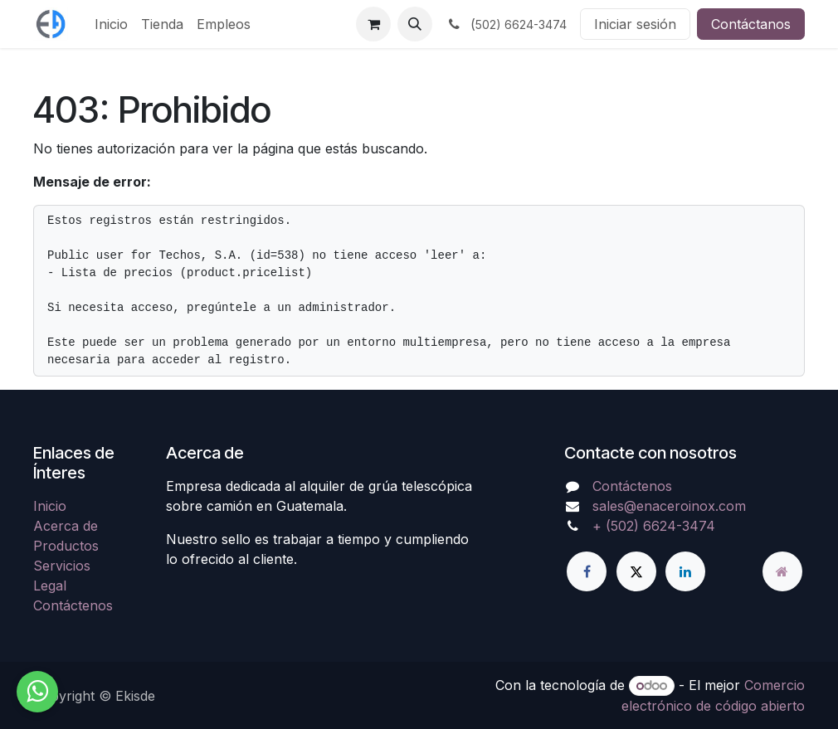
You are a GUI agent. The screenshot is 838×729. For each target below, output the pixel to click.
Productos (66, 545)
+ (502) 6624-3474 (653, 526)
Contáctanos (751, 24)
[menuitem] (111, 24)
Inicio (49, 506)
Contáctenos (73, 605)
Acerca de (65, 526)
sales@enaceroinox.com (669, 506)
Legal (49, 585)
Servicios (61, 565)
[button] (414, 24)
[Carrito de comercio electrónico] (373, 24)
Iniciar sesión (635, 24)
